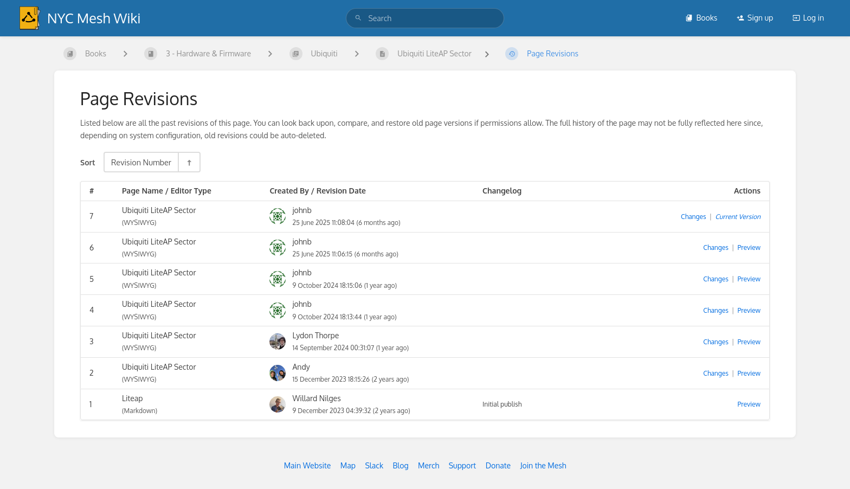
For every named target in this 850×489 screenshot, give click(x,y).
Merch (428, 465)
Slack (374, 465)
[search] (425, 18)
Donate (498, 465)
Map (348, 465)
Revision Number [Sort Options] (141, 162)
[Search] (358, 18)
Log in (808, 17)
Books (701, 17)
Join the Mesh (543, 465)
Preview (749, 247)
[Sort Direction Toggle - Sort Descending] (188, 162)
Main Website (307, 465)
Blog (401, 465)
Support (462, 465)
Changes (693, 217)
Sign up (755, 17)
